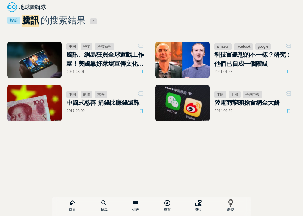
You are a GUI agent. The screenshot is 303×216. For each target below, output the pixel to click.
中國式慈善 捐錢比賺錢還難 (102, 102)
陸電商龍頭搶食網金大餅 (247, 102)
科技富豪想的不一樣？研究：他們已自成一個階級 (253, 59)
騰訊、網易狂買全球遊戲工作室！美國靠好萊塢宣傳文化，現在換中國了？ (105, 59)
